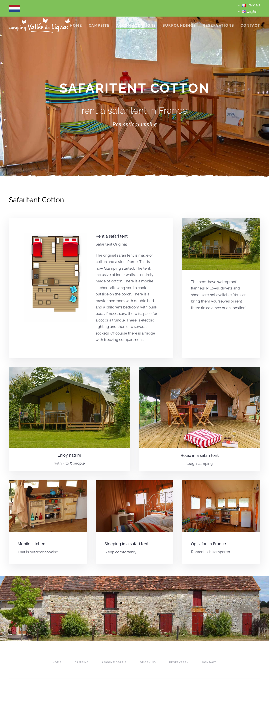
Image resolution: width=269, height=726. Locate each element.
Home (76, 25)
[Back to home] (39, 25)
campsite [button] (99, 25)
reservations (218, 25)
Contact (250, 25)
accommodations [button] (136, 25)
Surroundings (179, 25)
